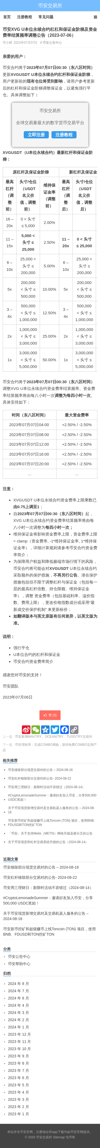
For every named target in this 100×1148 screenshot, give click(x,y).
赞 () (50, 715)
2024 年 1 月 (18, 1027)
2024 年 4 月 (18, 1005)
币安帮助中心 (19, 964)
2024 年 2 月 (18, 1020)
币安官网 (76, 1132)
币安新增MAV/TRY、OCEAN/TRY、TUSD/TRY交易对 (53, 737)
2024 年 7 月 (18, 991)
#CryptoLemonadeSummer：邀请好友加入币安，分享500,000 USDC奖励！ (52, 797)
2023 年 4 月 (18, 1092)
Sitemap (59, 1137)
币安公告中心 (52, 43)
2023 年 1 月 (18, 1114)
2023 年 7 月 (18, 1070)
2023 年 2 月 (18, 1107)
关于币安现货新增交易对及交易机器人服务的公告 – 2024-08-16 (51, 810)
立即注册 (36, 134)
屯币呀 (70, 1137)
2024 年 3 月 (18, 1012)
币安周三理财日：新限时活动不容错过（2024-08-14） (46, 787)
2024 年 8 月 (18, 983)
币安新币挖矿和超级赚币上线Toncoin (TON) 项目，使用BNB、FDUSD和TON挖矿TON (52, 823)
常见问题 (45, 17)
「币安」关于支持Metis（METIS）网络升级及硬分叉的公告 (50, 833)
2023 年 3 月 (18, 1099)
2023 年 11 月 (19, 1041)
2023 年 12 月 (19, 1034)
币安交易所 (50, 5)
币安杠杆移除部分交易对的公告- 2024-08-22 (39, 778)
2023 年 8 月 (18, 1063)
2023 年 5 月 (18, 1085)
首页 (7, 17)
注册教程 (24, 17)
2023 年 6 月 (18, 1078)
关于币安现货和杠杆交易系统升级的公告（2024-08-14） (48, 842)
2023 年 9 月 (18, 1056)
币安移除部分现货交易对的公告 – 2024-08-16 (40, 770)
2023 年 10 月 (19, 1049)
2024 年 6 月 (18, 998)
